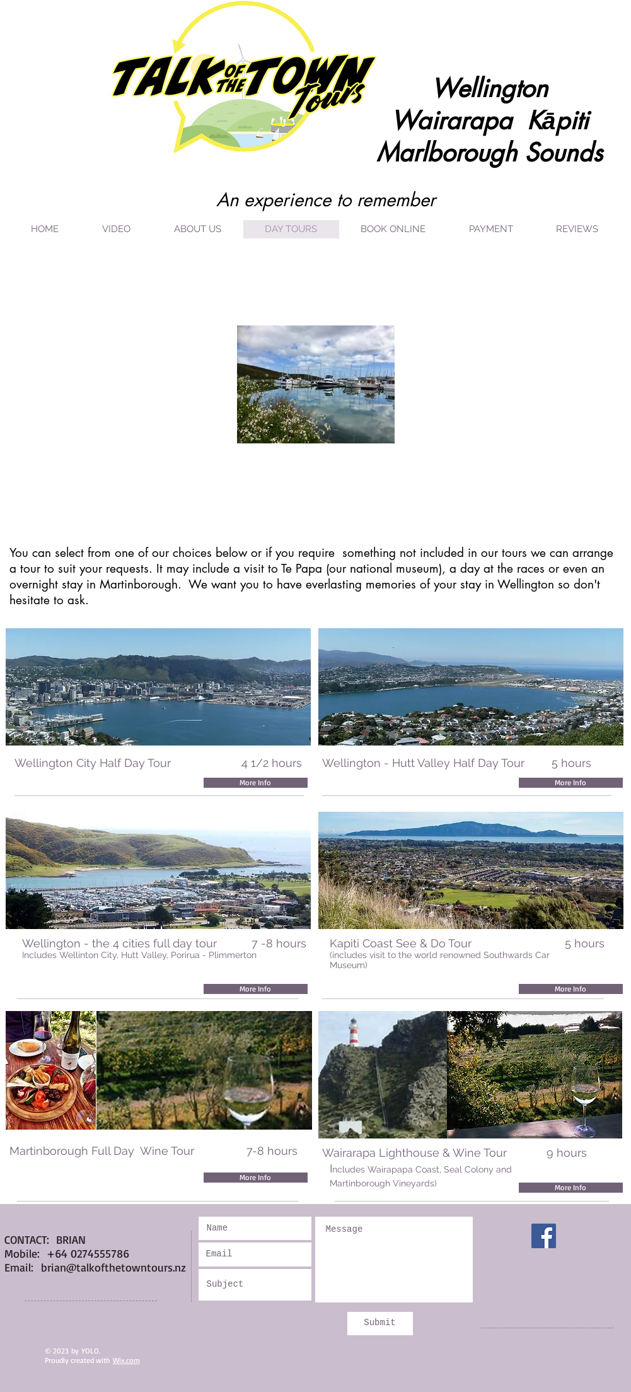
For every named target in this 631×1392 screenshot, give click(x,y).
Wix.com (126, 1360)
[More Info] (256, 783)
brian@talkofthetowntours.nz (113, 1267)
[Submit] (380, 1323)
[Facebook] (543, 1236)
